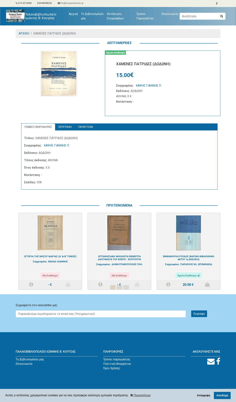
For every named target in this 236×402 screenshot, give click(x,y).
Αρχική (74, 14)
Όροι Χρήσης (111, 368)
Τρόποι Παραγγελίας (145, 16)
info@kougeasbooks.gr (71, 3)
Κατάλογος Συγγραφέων (115, 16)
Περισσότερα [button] (140, 395)
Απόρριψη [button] (203, 395)
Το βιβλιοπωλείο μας (92, 16)
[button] (33, 253)
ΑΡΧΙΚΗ (24, 33)
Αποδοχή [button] (222, 395)
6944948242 (44, 3)
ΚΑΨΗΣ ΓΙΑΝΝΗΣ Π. (149, 85)
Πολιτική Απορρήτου (117, 364)
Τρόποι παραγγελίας (116, 359)
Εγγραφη (199, 313)
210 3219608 (24, 3)
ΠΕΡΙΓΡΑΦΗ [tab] (65, 126)
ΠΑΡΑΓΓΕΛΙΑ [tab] (85, 126)
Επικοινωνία (170, 14)
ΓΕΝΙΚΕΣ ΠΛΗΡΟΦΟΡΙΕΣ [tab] (38, 126)
